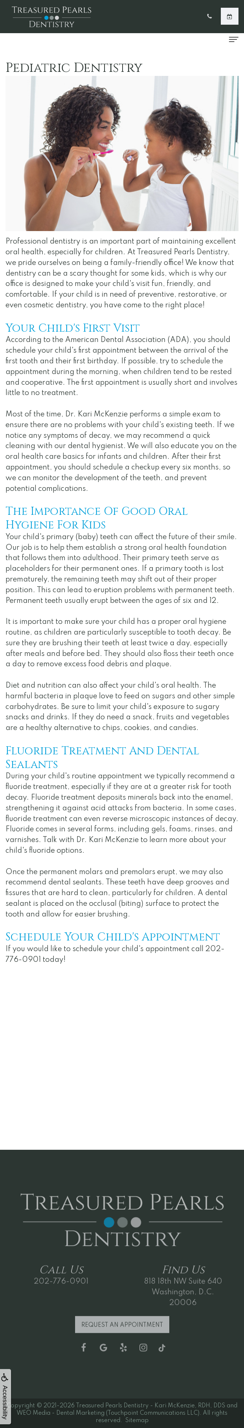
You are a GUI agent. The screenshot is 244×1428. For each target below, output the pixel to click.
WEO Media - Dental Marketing (61, 1413)
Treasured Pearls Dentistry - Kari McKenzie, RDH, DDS (150, 1406)
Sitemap (137, 1421)
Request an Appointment (122, 1332)
